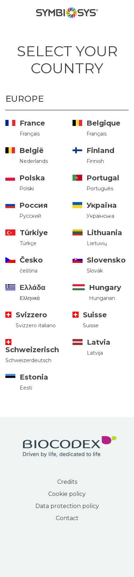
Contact (67, 518)
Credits (67, 481)
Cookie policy (67, 494)
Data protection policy (67, 506)
